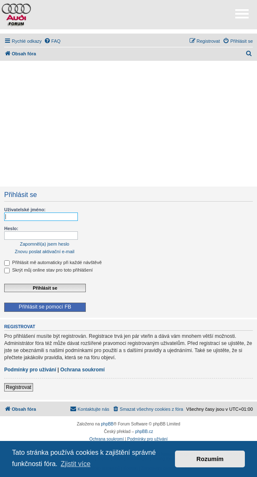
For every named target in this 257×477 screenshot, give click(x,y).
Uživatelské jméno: (25, 209)
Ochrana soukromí (82, 370)
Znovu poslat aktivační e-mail (44, 251)
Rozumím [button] (210, 459)
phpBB (107, 424)
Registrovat (18, 387)
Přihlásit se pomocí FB (45, 307)
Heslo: (11, 228)
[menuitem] (52, 41)
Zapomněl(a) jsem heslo (44, 243)
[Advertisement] (128, 123)
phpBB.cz (144, 431)
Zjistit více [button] (75, 463)
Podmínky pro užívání (30, 370)
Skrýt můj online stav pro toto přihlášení (48, 269)
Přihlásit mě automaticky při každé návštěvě (53, 262)
